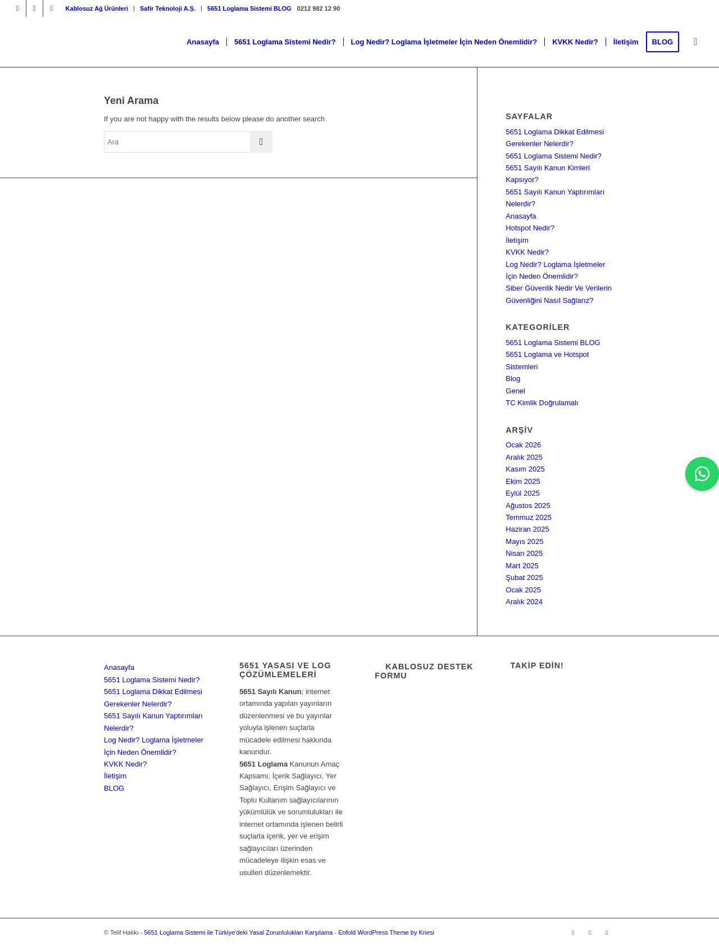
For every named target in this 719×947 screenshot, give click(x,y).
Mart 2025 (522, 565)
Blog (513, 378)
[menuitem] (97, 8)
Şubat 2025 (524, 577)
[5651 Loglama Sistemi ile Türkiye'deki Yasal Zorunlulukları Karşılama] (85, 42)
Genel (515, 391)
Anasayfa (521, 216)
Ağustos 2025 (528, 505)
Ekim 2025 (523, 481)
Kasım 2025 (525, 469)
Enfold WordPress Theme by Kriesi (386, 932)
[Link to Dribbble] (51, 8)
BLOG (114, 788)
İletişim (517, 240)
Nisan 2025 (524, 553)
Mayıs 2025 (524, 541)
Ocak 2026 (523, 445)
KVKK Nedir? (527, 252)
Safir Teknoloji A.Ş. (167, 8)
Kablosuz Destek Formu (424, 671)
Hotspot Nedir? (530, 228)
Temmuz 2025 (529, 517)
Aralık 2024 (524, 601)
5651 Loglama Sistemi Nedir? (554, 156)
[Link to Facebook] (34, 8)
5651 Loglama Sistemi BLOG (249, 8)
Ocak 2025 (523, 590)
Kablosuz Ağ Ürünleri (97, 8)
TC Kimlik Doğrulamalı (542, 402)
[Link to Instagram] (18, 8)
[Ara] (695, 42)
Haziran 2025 (527, 529)
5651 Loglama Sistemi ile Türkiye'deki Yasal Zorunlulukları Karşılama (238, 932)
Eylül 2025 (523, 493)
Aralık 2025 (524, 457)
